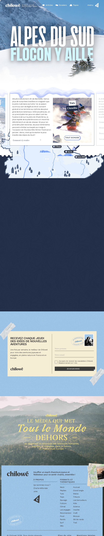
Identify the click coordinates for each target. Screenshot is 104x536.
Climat (63, 506)
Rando (63, 519)
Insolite (76, 510)
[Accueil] (12, 5)
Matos (75, 494)
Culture (63, 503)
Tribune (76, 497)
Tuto (62, 494)
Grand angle (78, 490)
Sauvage (63, 500)
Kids (75, 503)
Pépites (63, 490)
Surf (62, 523)
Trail (75, 523)
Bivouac (76, 516)
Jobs (35, 491)
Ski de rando (78, 519)
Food (62, 516)
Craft (75, 513)
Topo (62, 497)
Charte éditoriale (40, 488)
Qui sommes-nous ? (41, 485)
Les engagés (65, 510)
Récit (62, 487)
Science (76, 506)
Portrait (76, 487)
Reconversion (65, 513)
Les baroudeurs (79, 500)
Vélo (62, 526)
